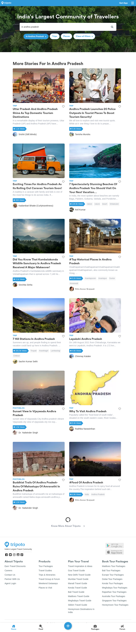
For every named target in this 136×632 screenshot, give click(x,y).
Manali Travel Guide (77, 583)
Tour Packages (46, 566)
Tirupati (34, 351)
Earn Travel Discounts (15, 566)
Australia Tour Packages (113, 596)
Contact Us (10, 575)
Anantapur (102, 278)
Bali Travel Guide (76, 592)
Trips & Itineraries (47, 575)
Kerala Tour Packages (112, 583)
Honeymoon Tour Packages (115, 605)
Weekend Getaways (48, 583)
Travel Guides (45, 570)
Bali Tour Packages (111, 570)
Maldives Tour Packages (113, 566)
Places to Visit (45, 587)
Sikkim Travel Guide (77, 605)
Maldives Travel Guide (78, 596)
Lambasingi (55, 351)
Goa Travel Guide (76, 570)
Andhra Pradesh (98, 494)
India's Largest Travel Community (18, 549)
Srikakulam (114, 204)
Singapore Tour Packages (114, 600)
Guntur (112, 278)
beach (104, 204)
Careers (8, 570)
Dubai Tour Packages (112, 579)
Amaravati (74, 283)
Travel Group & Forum (49, 579)
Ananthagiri (43, 351)
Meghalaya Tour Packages (114, 587)
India (87, 494)
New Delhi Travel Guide (79, 575)
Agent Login (10, 583)
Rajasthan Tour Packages (114, 592)
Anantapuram (90, 278)
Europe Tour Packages (113, 575)
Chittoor (16, 356)
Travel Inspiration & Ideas (80, 566)
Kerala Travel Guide (77, 587)
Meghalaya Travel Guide (79, 600)
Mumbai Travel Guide (78, 579)
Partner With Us (12, 579)
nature (89, 204)
